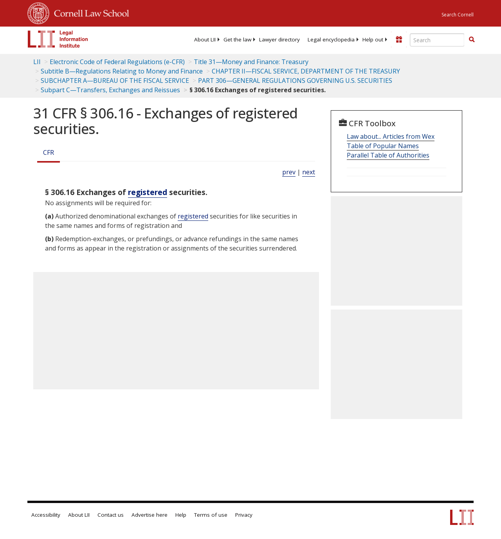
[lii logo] (58, 39)
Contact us (110, 514)
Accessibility (45, 514)
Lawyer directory (279, 39)
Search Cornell (458, 14)
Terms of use (210, 514)
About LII (205, 39)
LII (37, 61)
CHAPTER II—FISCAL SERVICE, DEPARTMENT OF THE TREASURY (306, 71)
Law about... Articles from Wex (390, 136)
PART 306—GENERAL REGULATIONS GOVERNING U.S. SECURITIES (295, 80)
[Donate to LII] (399, 39)
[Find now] (471, 40)
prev (289, 172)
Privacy (243, 514)
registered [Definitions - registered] (147, 192)
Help (180, 514)
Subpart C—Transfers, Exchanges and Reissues (110, 90)
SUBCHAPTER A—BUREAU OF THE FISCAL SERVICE (115, 80)
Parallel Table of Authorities (388, 155)
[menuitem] (205, 39)
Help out (372, 39)
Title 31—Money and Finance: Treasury (251, 61)
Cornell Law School (89, 12)
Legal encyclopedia (331, 39)
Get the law (237, 39)
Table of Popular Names (383, 145)
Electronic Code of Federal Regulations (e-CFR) (117, 61)
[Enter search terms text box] (437, 40)
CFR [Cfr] (48, 152)
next (308, 172)
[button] (471, 39)
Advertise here (150, 514)
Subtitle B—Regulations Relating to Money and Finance (122, 71)
